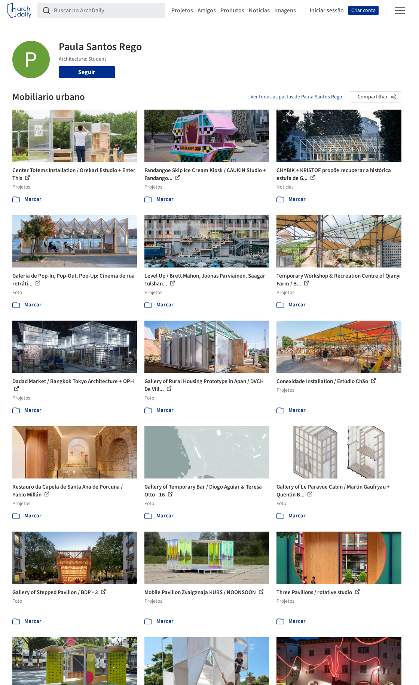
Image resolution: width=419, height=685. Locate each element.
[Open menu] (400, 10)
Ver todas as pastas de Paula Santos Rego (296, 97)
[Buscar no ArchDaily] (107, 10)
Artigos (207, 10)
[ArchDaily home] (19, 10)
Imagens (285, 10)
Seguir (86, 72)
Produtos (232, 10)
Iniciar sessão (327, 10)
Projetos (182, 10)
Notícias (259, 10)
